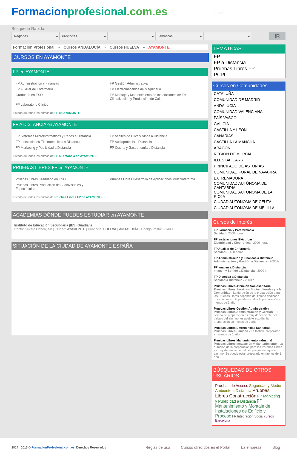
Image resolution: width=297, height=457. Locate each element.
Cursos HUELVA (124, 47)
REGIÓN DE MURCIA (233, 154)
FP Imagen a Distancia (230, 267)
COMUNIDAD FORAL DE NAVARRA (245, 172)
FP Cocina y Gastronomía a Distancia (137, 148)
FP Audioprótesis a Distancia (131, 142)
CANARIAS (223, 136)
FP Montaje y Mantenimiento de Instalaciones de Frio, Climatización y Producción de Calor (149, 97)
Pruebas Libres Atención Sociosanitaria (242, 286)
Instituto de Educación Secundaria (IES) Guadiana (53, 225)
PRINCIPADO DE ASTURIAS (239, 166)
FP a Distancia (230, 62)
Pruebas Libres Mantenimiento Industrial (243, 340)
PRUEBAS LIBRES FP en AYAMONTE (50, 168)
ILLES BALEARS (228, 160)
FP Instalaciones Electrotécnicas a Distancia (48, 142)
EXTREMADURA (228, 178)
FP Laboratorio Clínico (32, 104)
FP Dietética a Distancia (231, 276)
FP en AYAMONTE (31, 72)
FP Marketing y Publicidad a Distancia (43, 148)
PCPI (219, 74)
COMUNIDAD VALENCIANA (238, 112)
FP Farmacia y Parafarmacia (234, 230)
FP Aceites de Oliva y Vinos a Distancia (138, 136)
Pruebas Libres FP (234, 68)
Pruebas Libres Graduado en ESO (41, 179)
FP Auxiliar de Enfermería (34, 89)
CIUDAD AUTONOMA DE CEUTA (242, 202)
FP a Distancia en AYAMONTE (76, 156)
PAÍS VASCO (225, 118)
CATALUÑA (224, 93)
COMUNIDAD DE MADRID (237, 99)
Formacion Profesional (34, 47)
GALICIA (221, 124)
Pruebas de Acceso (231, 385)
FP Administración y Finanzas (37, 83)
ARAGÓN (222, 148)
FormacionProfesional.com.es (53, 447)
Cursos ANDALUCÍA (82, 47)
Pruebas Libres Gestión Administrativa (241, 308)
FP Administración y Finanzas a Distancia (243, 258)
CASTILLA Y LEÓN (230, 130)
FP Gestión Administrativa (129, 83)
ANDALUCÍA (225, 105)
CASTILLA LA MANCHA (234, 142)
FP (217, 56)
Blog (276, 447)
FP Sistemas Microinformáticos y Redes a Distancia (53, 136)
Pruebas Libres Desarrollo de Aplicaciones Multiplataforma (152, 179)
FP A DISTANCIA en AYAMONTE (45, 124)
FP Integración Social (247, 416)
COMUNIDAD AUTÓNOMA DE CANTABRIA (240, 185)
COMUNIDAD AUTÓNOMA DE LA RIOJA (243, 194)
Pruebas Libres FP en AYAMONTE (79, 197)
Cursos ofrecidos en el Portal (205, 447)
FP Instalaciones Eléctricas (233, 239)
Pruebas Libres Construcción (242, 393)
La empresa (251, 447)
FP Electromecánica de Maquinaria (135, 89)
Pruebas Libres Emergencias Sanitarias (242, 327)
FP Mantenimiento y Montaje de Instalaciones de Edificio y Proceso (242, 408)
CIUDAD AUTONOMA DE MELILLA (244, 208)
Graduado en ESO (29, 95)
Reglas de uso (157, 447)
